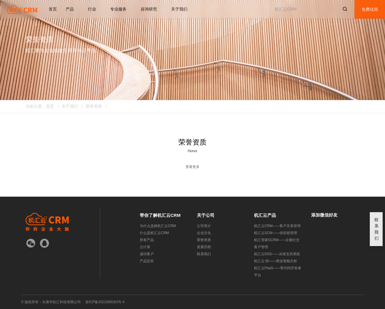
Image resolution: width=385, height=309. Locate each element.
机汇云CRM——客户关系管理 (277, 226)
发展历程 (204, 247)
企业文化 (204, 233)
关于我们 (182, 9)
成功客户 (147, 254)
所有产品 (147, 240)
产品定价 (147, 261)
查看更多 (192, 167)
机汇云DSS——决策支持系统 (277, 254)
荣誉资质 (94, 106)
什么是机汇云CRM (154, 233)
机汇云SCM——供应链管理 (275, 233)
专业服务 (121, 9)
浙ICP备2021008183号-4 (104, 302)
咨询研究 (151, 9)
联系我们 (204, 254)
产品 (72, 9)
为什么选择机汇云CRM (158, 226)
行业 (94, 9)
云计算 (145, 247)
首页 (53, 9)
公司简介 (204, 226)
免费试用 (370, 9)
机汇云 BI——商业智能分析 (275, 261)
